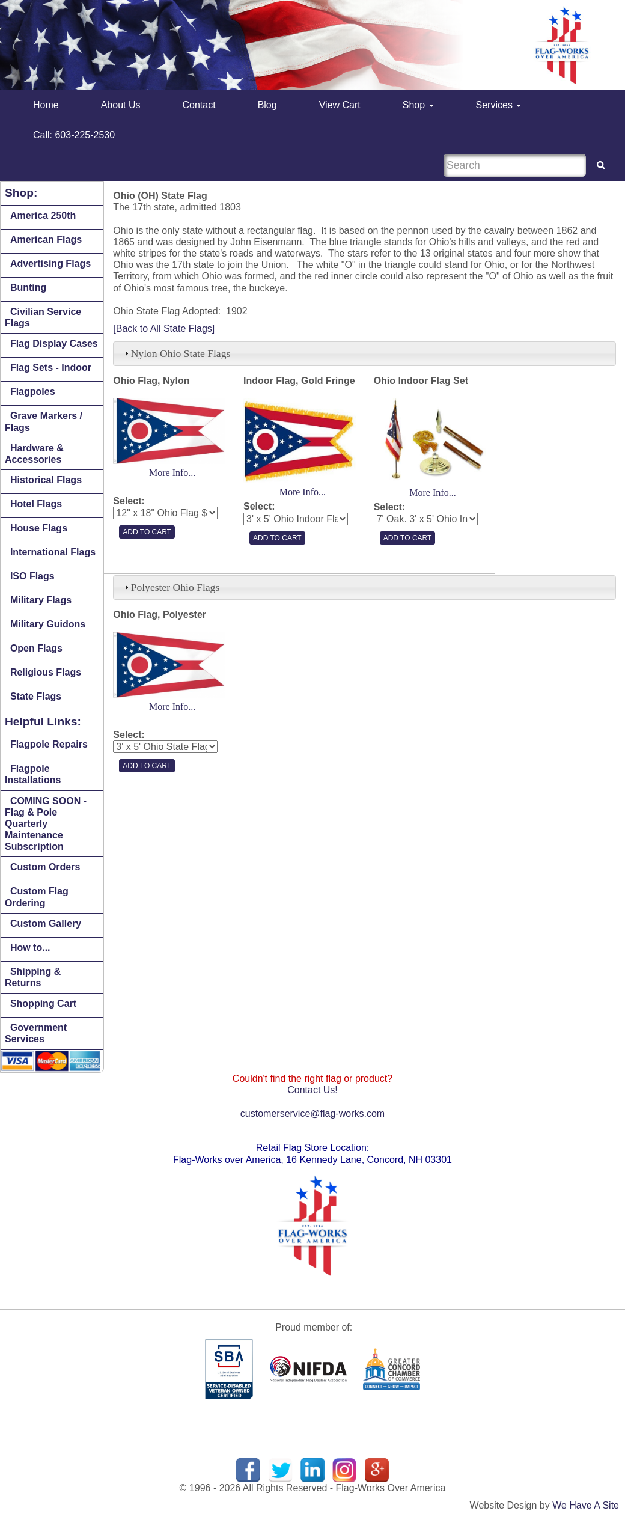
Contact (199, 105)
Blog (267, 105)
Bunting (28, 287)
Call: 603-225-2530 (74, 135)
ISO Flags (32, 576)
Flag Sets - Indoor (50, 367)
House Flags (38, 528)
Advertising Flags (50, 263)
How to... (30, 947)
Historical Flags (46, 480)
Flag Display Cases (54, 343)
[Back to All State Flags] (164, 328)
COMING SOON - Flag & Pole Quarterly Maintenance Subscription (46, 824)
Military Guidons (47, 624)
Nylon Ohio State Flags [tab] (176, 353)
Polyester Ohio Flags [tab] (170, 587)
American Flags (46, 239)
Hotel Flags (36, 504)
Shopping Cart (43, 1003)
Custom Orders (45, 867)
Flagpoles (32, 391)
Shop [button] (418, 105)
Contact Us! (312, 1090)
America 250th (43, 215)
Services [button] (499, 105)
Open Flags (36, 648)
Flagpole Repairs (49, 744)
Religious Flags (45, 672)
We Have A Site (585, 1505)
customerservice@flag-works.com (312, 1113)
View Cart (340, 105)
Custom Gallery (45, 923)
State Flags (35, 696)
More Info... (172, 473)
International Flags (53, 552)
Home (46, 105)
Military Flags (41, 600)
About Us (121, 105)
